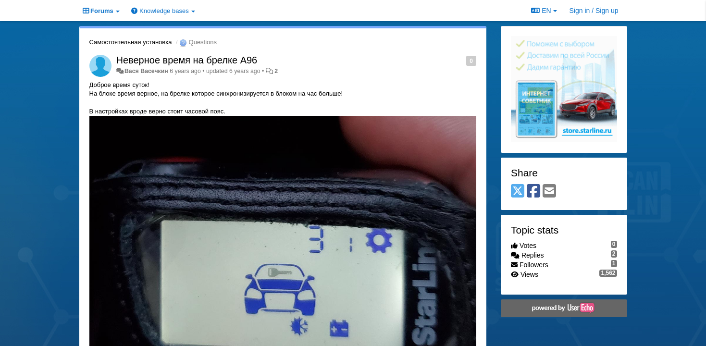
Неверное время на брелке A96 (187, 60)
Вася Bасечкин (146, 71)
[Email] (549, 191)
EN (544, 10)
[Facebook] (533, 191)
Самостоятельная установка (130, 42)
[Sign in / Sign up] (594, 10)
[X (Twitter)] (517, 191)
